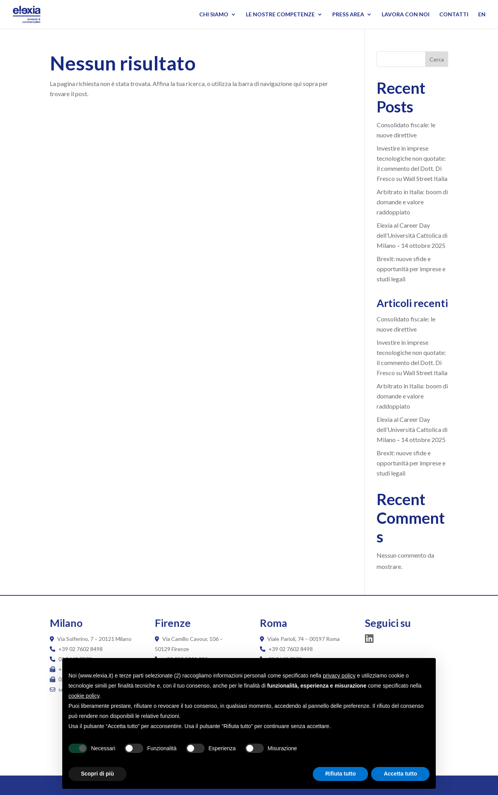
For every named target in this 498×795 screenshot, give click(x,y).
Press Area (348, 15)
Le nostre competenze (280, 15)
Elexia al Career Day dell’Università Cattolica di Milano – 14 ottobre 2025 (412, 235)
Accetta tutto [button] (400, 773)
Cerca (437, 59)
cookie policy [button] (83, 696)
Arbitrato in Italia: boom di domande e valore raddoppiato (412, 202)
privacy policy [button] (339, 675)
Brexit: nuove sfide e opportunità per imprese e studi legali (411, 269)
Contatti (453, 15)
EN (482, 15)
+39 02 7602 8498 (80, 649)
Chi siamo (213, 15)
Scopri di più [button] (97, 773)
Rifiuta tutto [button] (340, 773)
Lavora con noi (406, 15)
